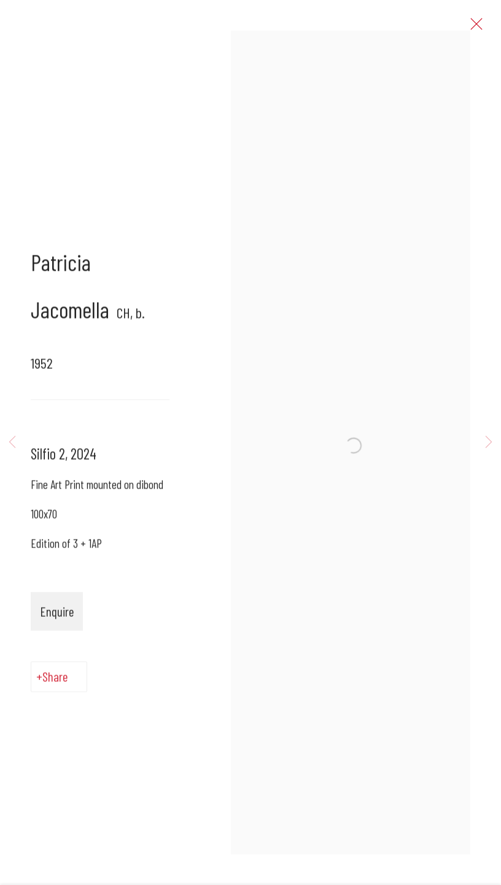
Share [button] (55, 679)
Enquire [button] (57, 614)
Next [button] (488, 442)
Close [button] (474, 27)
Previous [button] (12, 442)
